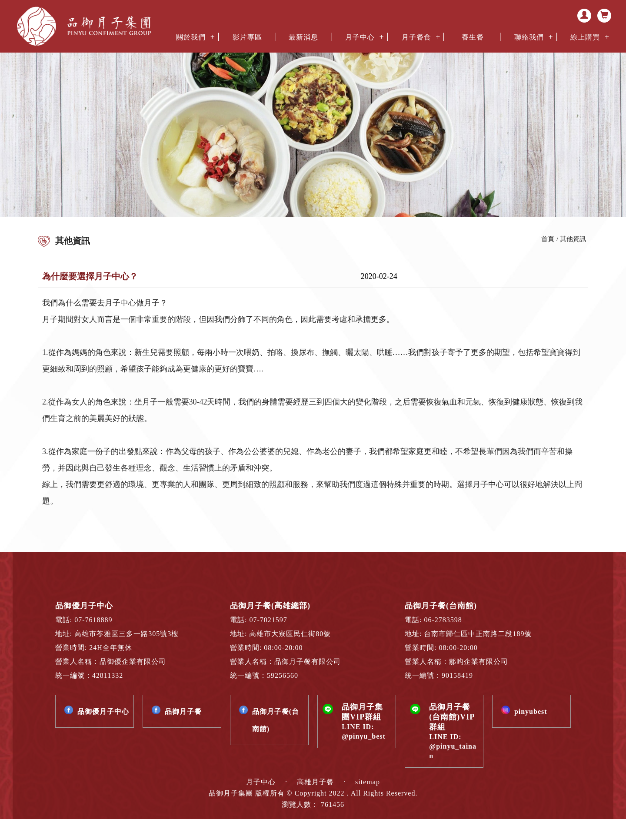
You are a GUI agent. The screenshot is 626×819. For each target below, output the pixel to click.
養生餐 (473, 37)
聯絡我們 (529, 37)
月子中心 (360, 37)
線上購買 (585, 37)
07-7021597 (268, 619)
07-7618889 (93, 619)
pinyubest (530, 711)
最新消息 (303, 37)
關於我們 (191, 37)
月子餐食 (416, 37)
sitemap (367, 782)
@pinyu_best (364, 736)
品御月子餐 (183, 711)
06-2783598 (443, 619)
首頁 (547, 238)
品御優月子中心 (103, 711)
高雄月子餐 (316, 782)
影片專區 (247, 37)
